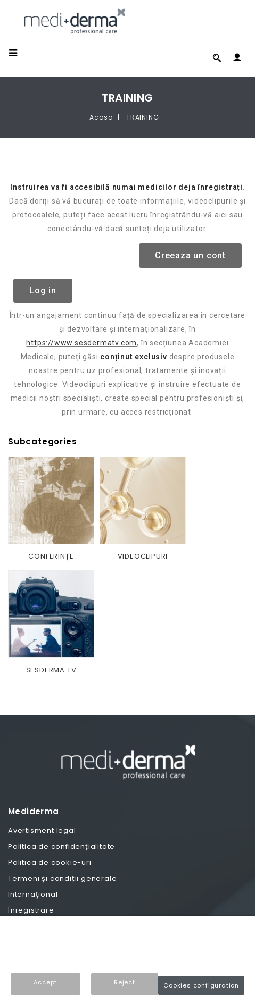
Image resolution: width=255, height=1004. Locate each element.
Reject (124, 982)
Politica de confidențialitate (61, 846)
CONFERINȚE (50, 556)
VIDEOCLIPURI (143, 556)
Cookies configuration (201, 985)
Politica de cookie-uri (50, 862)
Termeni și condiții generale (62, 878)
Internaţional (32, 894)
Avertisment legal (42, 830)
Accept (45, 982)
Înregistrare (31, 910)
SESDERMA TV (51, 670)
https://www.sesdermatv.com (81, 343)
